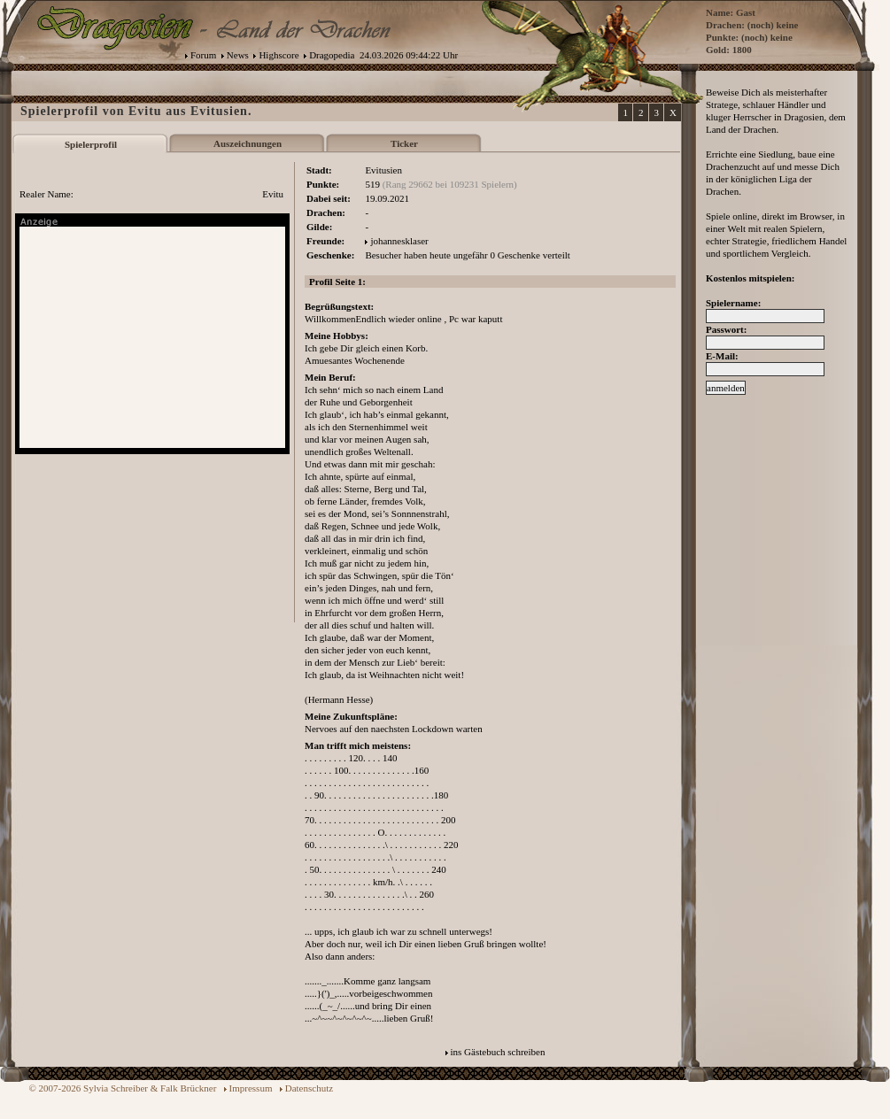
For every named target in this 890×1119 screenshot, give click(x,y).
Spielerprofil (91, 144)
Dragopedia (331, 55)
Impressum (251, 1088)
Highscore (278, 55)
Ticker (404, 143)
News (238, 55)
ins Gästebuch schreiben (498, 1051)
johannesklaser (399, 240)
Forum (203, 55)
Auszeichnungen (247, 143)
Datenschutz (309, 1088)
